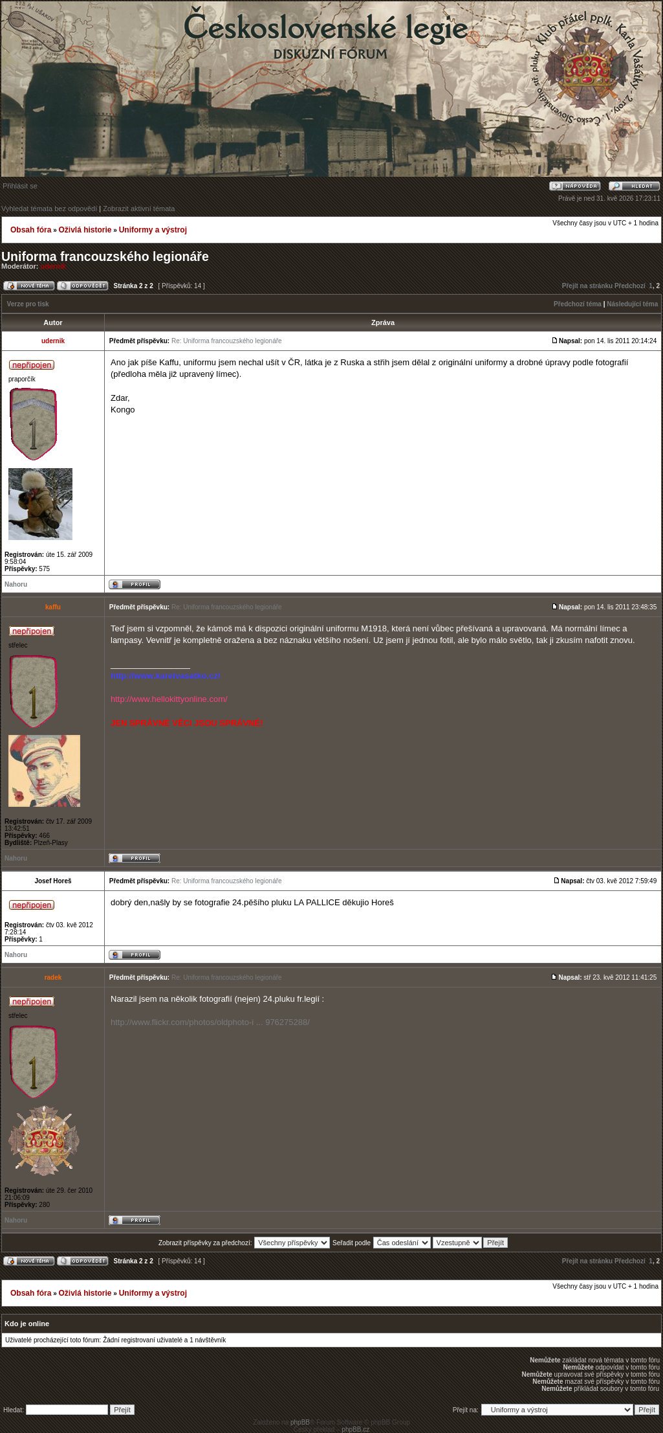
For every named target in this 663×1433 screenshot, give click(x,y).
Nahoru (16, 584)
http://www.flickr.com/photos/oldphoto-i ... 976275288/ (210, 1022)
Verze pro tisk (28, 304)
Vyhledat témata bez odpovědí (49, 208)
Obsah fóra (30, 229)
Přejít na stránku (587, 285)
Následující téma (632, 304)
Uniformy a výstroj (153, 229)
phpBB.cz (355, 1429)
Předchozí (630, 285)
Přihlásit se (20, 186)
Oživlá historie (84, 229)
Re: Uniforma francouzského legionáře (226, 340)
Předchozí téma (578, 304)
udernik (54, 266)
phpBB (300, 1422)
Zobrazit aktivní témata (139, 208)
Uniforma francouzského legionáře (105, 256)
